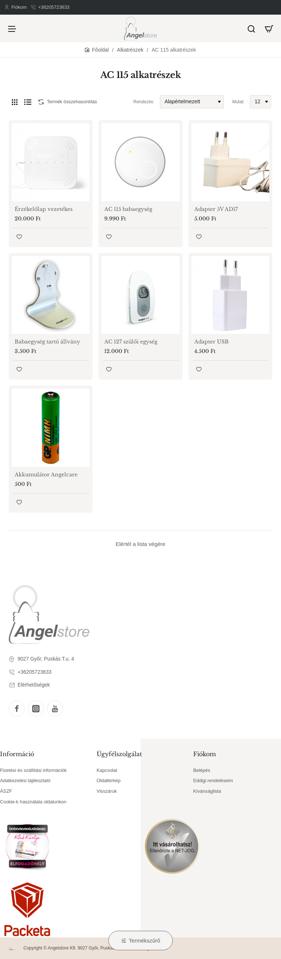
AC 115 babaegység (128, 209)
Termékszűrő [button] (144, 940)
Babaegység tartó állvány (47, 341)
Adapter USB (211, 341)
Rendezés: (143, 101)
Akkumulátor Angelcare (46, 474)
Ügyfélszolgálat (119, 754)
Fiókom (204, 754)
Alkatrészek (130, 50)
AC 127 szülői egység (130, 341)
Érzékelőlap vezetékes (43, 209)
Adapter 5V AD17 (216, 209)
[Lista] (28, 102)
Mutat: (238, 101)
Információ (17, 754)
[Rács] (14, 102)
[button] (19, 236)
